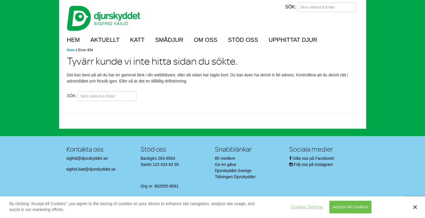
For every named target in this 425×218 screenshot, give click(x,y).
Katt (137, 40)
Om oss (205, 40)
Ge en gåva (225, 164)
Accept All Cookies (350, 207)
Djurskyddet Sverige (233, 170)
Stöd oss (243, 40)
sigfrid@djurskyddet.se (87, 158)
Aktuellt (105, 40)
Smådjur (169, 40)
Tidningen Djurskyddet (235, 176)
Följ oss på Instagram (313, 164)
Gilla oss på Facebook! (313, 158)
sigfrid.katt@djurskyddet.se (91, 169)
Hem (73, 40)
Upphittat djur (293, 40)
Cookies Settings (307, 207)
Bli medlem (225, 158)
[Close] (415, 207)
